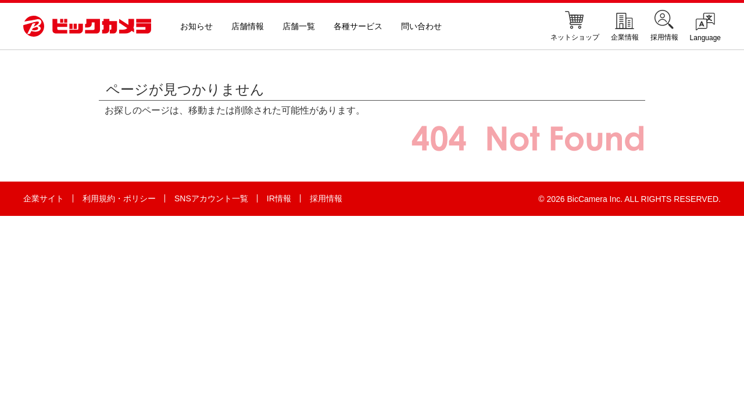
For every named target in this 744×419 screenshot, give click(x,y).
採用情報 (664, 25)
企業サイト (43, 198)
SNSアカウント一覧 (211, 198)
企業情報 (625, 25)
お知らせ (196, 26)
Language (705, 26)
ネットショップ (574, 25)
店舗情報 (247, 26)
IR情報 (279, 198)
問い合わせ (421, 26)
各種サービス (358, 26)
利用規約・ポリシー (119, 198)
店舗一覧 (298, 26)
